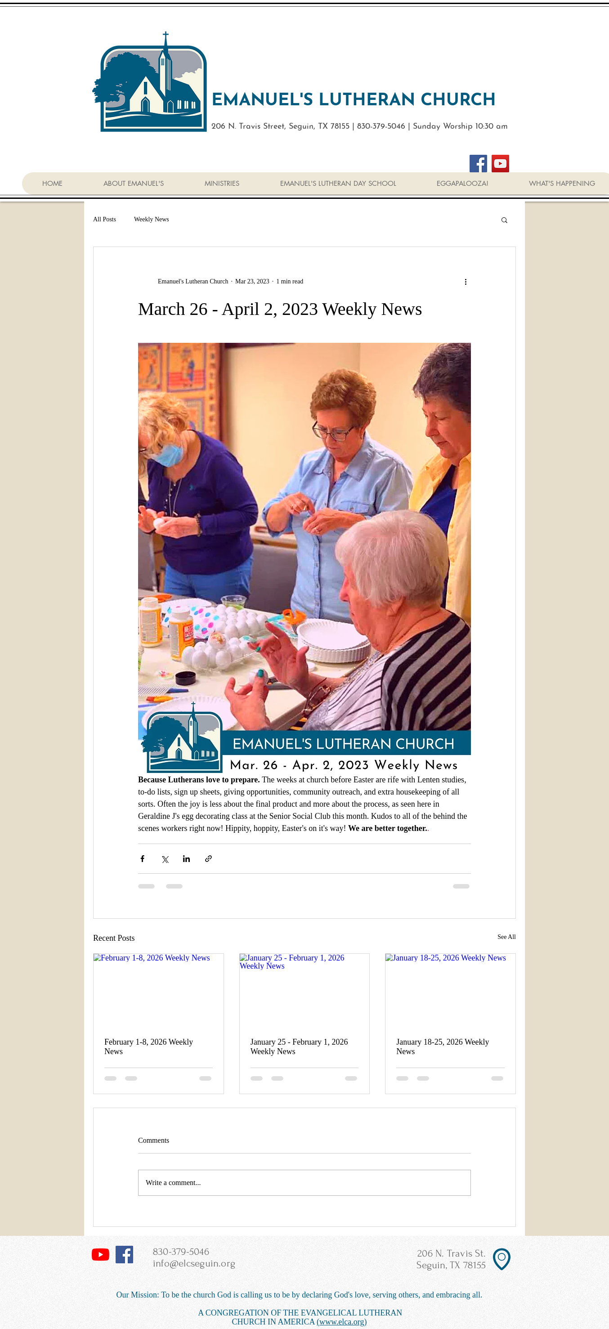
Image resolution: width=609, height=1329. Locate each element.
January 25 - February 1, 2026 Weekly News (299, 1046)
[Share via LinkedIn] (186, 858)
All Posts (104, 219)
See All (506, 937)
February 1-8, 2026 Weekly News (148, 1046)
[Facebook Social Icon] (124, 1254)
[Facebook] (478, 163)
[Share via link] (208, 858)
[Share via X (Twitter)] (164, 858)
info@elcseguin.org (194, 1263)
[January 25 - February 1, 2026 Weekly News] (305, 990)
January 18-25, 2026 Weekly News (442, 1046)
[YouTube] (500, 163)
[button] (504, 219)
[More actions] (465, 281)
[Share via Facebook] (142, 858)
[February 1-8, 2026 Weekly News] (159, 990)
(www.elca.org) (342, 1321)
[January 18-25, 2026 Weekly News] (450, 990)
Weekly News (151, 219)
